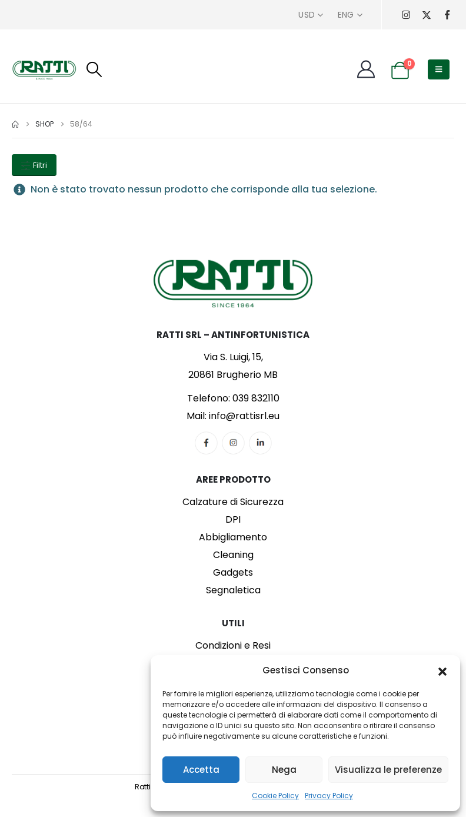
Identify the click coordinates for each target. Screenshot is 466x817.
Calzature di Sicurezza (233, 502)
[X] (426, 15)
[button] (442, 670)
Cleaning (233, 555)
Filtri (34, 165)
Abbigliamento (233, 537)
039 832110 (255, 398)
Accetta (201, 769)
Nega (284, 769)
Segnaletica (233, 590)
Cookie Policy (275, 796)
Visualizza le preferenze (388, 769)
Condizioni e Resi (233, 645)
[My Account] (366, 69)
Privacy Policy (329, 796)
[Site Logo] (44, 69)
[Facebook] (447, 15)
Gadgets (233, 572)
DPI (233, 519)
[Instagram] (405, 15)
